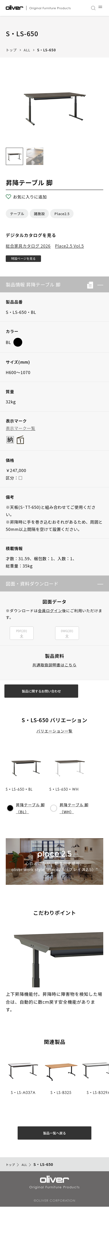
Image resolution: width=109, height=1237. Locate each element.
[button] (98, 288)
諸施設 (39, 213)
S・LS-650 (46, 49)
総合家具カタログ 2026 (28, 246)
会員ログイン (50, 614)
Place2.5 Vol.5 (69, 246)
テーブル (17, 213)
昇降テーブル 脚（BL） (26, 827)
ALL (27, 49)
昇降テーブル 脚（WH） (70, 827)
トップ (11, 49)
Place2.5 (62, 213)
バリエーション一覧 (54, 750)
